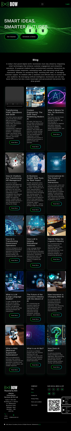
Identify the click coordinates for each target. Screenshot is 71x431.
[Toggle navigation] (42, 4)
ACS (40, 424)
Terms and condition (36, 402)
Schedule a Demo (30, 36)
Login (68, 4)
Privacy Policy (34, 398)
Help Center (34, 405)
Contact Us (34, 395)
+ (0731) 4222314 (6, 416)
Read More (14, 142)
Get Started (11, 36)
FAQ (32, 389)
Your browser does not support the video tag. (14, 97)
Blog (32, 392)
